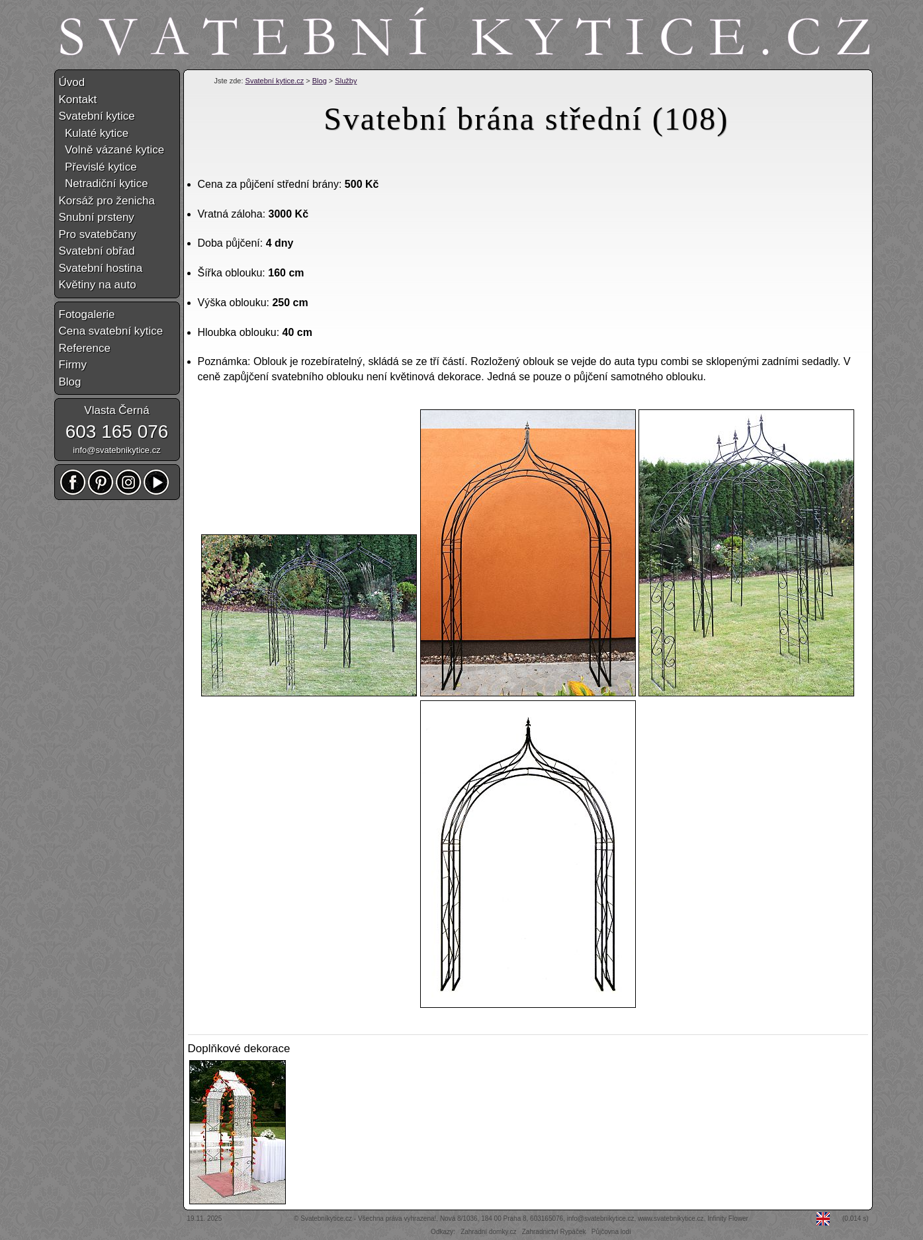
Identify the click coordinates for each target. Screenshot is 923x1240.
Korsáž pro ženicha (107, 200)
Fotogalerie (87, 314)
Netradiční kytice (103, 183)
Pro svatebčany (97, 234)
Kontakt (78, 99)
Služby (346, 81)
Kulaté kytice (94, 133)
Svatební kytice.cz (274, 81)
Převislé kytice (98, 167)
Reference (84, 348)
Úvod (72, 82)
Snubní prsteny (96, 217)
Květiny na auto (97, 284)
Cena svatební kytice (111, 331)
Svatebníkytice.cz (326, 1218)
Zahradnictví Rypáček (554, 1231)
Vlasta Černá (116, 410)
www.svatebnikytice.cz (670, 1218)
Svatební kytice (97, 116)
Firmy (73, 364)
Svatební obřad (97, 251)
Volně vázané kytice (112, 150)
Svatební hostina (101, 268)
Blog (319, 81)
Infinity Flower (727, 1218)
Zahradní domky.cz (488, 1231)
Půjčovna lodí (611, 1231)
